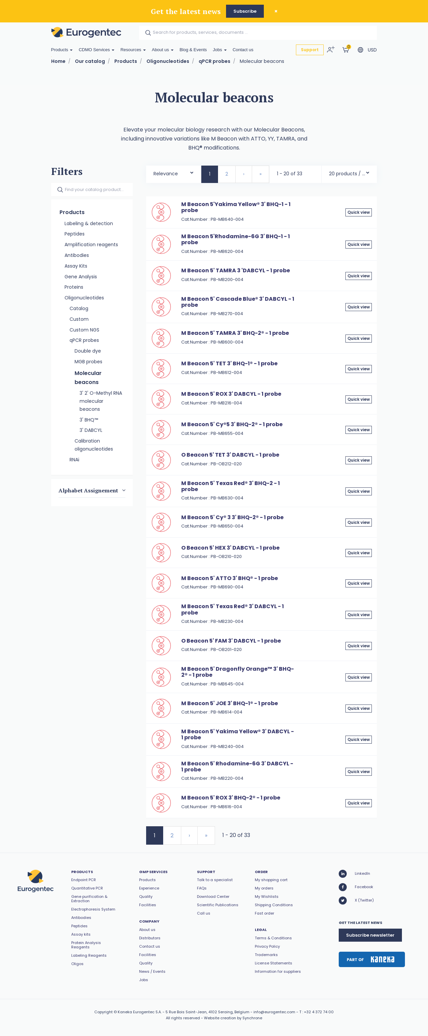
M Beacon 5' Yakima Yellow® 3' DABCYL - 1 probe (237, 734)
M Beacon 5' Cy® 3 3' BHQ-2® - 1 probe (232, 517)
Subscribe (244, 11)
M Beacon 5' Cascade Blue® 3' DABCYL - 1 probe (237, 302)
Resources (133, 49)
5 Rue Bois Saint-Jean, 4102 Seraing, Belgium (207, 1012)
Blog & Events (193, 49)
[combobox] (173, 172)
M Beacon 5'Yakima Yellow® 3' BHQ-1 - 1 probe (236, 207)
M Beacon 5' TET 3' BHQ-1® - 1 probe (229, 363)
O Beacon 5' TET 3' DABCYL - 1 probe (230, 455)
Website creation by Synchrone (233, 1018)
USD (372, 50)
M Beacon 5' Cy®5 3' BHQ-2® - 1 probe (232, 424)
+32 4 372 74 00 (319, 1012)
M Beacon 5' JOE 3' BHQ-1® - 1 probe (229, 703)
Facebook (356, 887)
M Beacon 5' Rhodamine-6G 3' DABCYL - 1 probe (237, 766)
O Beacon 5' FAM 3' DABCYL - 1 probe (231, 641)
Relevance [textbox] (165, 173)
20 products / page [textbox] (347, 173)
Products (62, 49)
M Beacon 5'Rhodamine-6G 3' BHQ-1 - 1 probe (235, 239)
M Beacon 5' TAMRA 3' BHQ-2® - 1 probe (235, 333)
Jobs (220, 49)
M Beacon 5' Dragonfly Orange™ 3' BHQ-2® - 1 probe (237, 672)
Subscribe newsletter (370, 935)
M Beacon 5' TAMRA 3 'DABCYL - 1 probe (235, 270)
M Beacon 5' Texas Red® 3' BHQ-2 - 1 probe (230, 486)
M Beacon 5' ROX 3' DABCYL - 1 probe (231, 394)
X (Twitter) (356, 901)
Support (310, 50)
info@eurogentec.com (274, 1012)
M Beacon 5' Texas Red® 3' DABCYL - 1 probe (232, 609)
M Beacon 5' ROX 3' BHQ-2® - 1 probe (230, 798)
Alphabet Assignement (88, 490)
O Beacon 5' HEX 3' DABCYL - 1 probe (230, 548)
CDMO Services (96, 49)
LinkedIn (354, 874)
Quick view (358, 212)
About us (163, 49)
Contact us (243, 49)
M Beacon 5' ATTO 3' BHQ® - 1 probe (229, 578)
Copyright (103, 1012)
